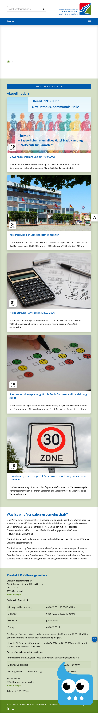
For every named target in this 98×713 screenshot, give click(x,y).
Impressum (40, 704)
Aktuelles (21, 704)
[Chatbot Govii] (75, 683)
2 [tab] (12, 61)
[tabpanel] (49, 46)
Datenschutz (53, 704)
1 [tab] (8, 61)
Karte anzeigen (14, 594)
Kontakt (30, 704)
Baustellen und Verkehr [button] (49, 86)
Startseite (11, 704)
